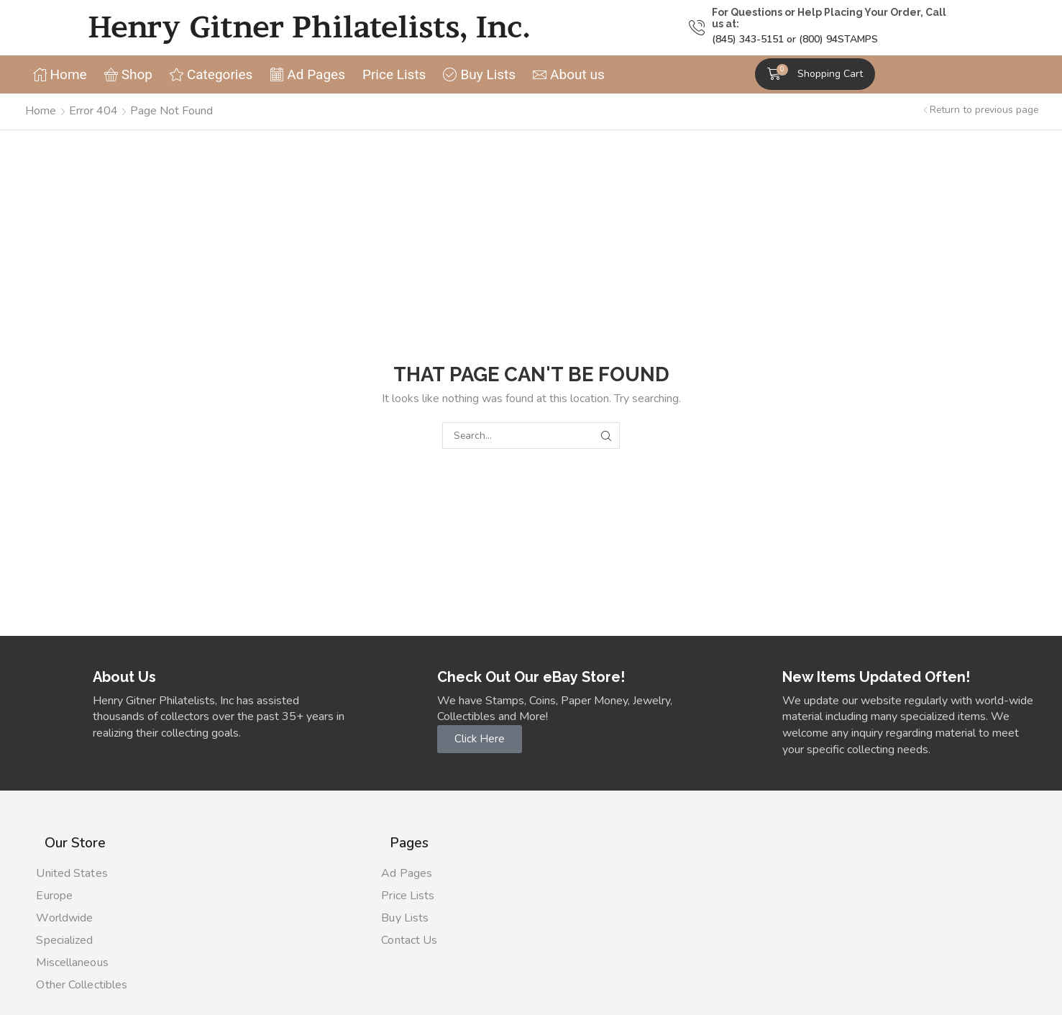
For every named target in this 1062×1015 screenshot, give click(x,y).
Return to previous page (984, 110)
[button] (815, 74)
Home (40, 111)
